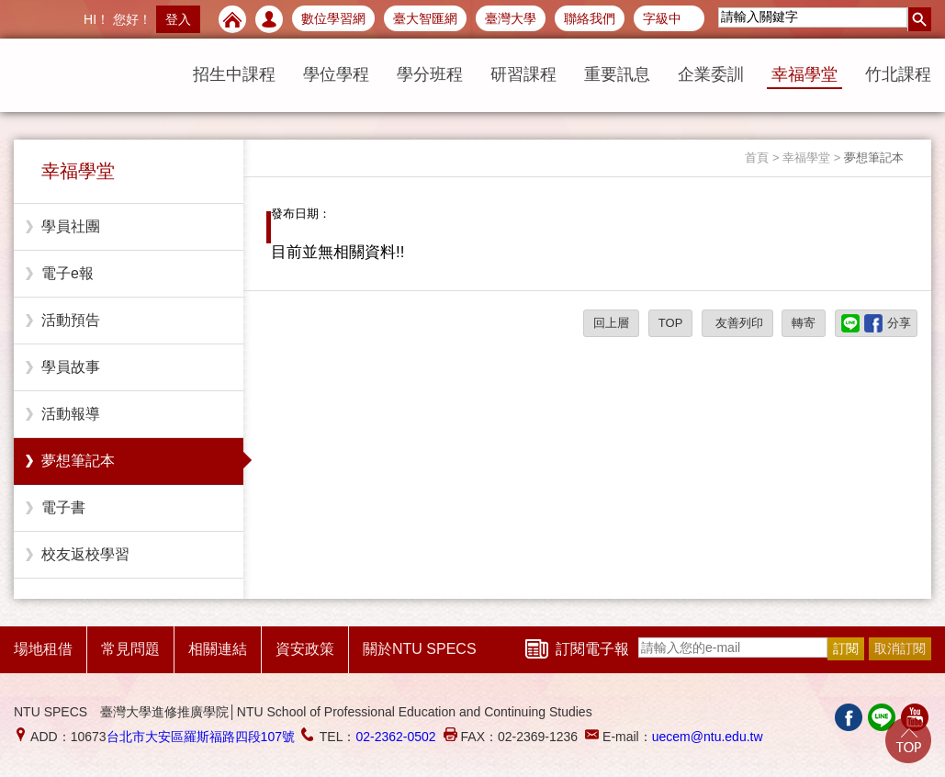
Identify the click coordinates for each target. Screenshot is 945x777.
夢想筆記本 (78, 460)
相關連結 (217, 649)
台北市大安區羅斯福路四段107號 (201, 736)
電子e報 (67, 273)
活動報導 (70, 414)
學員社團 (70, 226)
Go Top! (908, 740)
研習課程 (523, 74)
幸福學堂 (804, 74)
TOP (670, 323)
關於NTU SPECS (420, 649)
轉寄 (804, 323)
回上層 (611, 323)
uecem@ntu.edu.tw (707, 736)
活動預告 (70, 320)
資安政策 (305, 649)
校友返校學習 (85, 554)
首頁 (757, 157)
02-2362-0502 (395, 736)
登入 (178, 19)
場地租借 (43, 649)
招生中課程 (234, 74)
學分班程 (430, 74)
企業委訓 (711, 74)
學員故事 (70, 367)
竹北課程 (898, 74)
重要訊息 (617, 74)
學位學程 (336, 74)
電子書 (63, 507)
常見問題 (130, 649)
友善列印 (737, 323)
